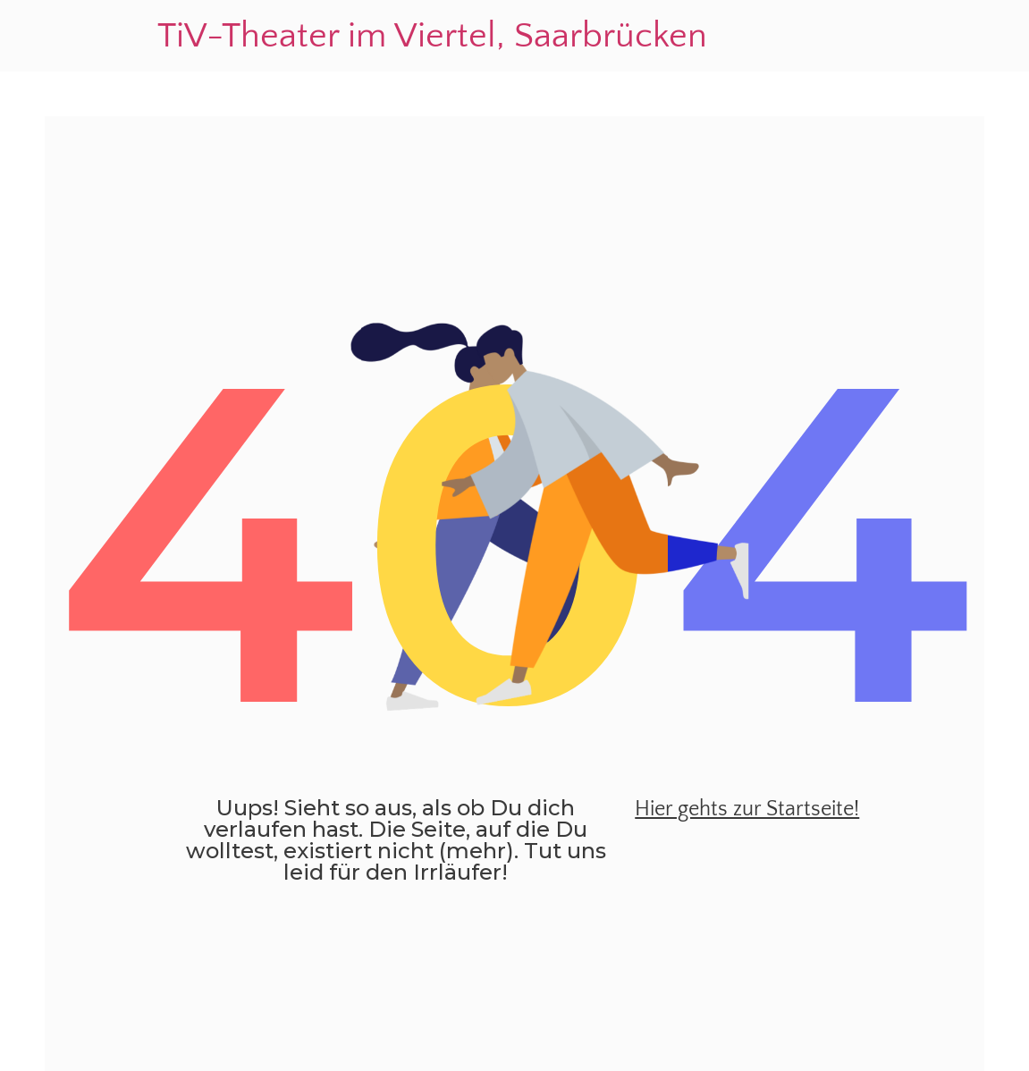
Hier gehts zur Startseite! (747, 809)
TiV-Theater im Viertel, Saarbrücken (432, 35)
